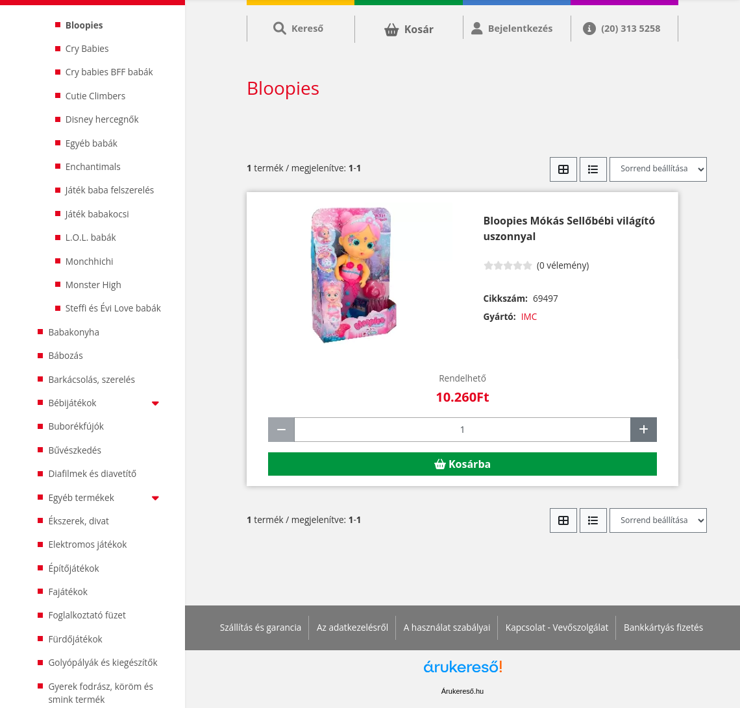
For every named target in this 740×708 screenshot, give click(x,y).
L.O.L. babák (91, 237)
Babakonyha (73, 332)
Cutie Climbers (95, 96)
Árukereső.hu (462, 691)
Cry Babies (87, 48)
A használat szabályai (447, 627)
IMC (529, 316)
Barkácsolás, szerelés (91, 379)
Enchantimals (93, 166)
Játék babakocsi (97, 214)
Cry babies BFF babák (109, 72)
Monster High (93, 284)
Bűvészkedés (74, 450)
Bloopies (84, 25)
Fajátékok (68, 591)
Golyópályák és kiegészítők (102, 662)
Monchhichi (90, 261)
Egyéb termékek (106, 497)
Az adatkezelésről (352, 627)
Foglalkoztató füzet (86, 615)
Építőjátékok (73, 568)
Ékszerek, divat (78, 521)
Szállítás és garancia (261, 627)
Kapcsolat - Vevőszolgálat (557, 627)
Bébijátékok (106, 403)
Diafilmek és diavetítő (92, 473)
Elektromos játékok (87, 544)
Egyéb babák (91, 143)
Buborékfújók (76, 426)
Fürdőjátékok (75, 639)
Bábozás (65, 355)
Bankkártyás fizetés (663, 627)
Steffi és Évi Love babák (113, 308)
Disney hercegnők (102, 119)
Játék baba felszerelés (110, 190)
